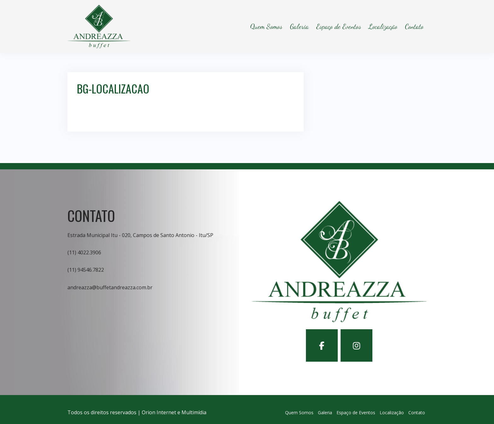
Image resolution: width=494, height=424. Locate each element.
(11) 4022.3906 (84, 252)
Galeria (299, 26)
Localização (383, 26)
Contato (414, 26)
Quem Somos (266, 26)
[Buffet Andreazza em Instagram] (356, 345)
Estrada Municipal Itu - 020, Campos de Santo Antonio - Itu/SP (140, 235)
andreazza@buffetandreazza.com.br (109, 287)
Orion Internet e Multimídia (174, 412)
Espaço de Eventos (338, 26)
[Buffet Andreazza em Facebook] (322, 345)
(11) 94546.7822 (85, 269)
